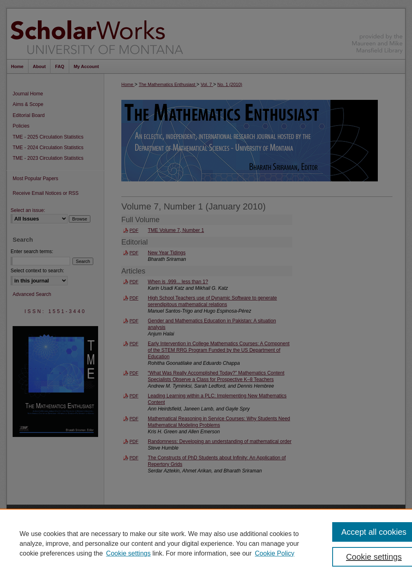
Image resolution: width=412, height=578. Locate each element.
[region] (206, 543)
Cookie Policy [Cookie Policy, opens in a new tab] (274, 553)
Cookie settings (128, 553)
